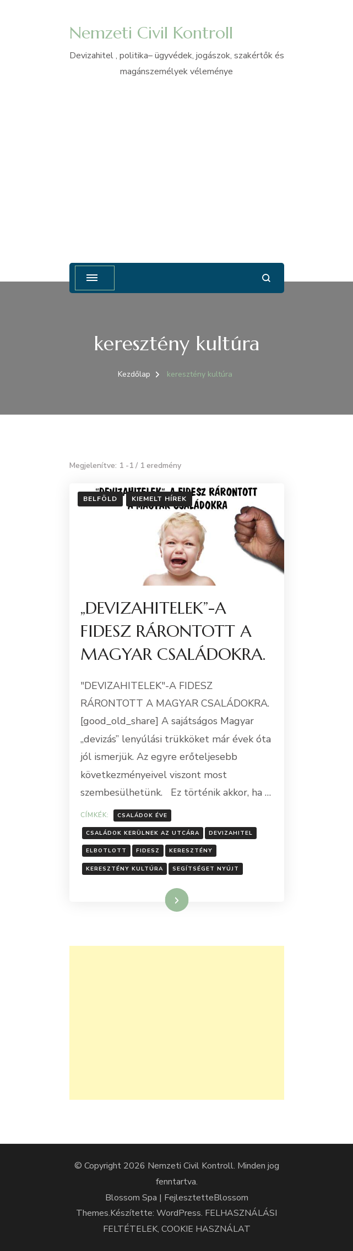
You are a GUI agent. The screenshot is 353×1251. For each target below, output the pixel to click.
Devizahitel (231, 833)
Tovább (163, 899)
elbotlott (106, 851)
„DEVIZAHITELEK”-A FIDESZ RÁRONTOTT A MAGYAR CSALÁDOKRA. (172, 631)
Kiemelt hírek (159, 498)
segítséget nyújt (205, 869)
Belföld (100, 498)
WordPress (178, 1213)
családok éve (142, 815)
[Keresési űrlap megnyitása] (266, 278)
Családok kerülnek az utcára (142, 833)
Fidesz (148, 851)
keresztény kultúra (124, 869)
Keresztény (191, 851)
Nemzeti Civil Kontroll (151, 33)
